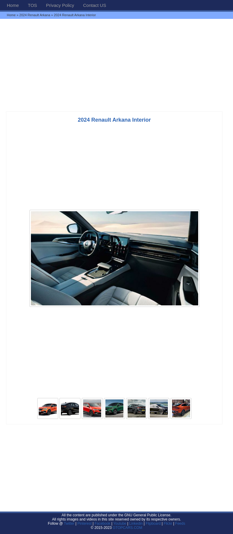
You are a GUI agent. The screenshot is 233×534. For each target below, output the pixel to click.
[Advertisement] (116, 65)
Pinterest (84, 523)
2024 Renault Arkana (34, 15)
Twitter (70, 523)
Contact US (94, 5)
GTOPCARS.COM (127, 528)
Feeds (180, 523)
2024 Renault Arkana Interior (114, 120)
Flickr (168, 523)
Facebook (102, 523)
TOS (32, 5)
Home (13, 5)
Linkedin (136, 523)
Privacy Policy (60, 5)
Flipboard (153, 523)
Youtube (119, 523)
